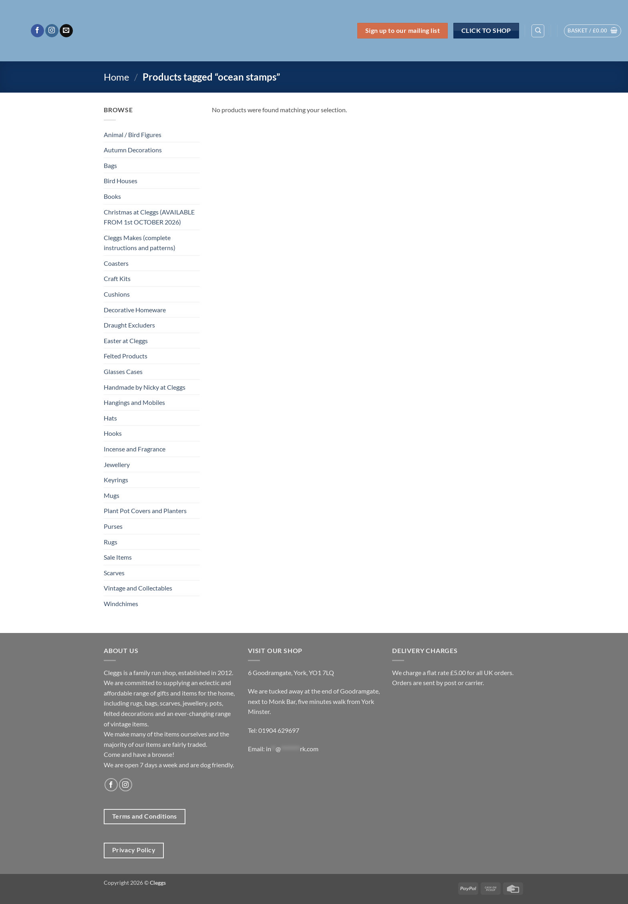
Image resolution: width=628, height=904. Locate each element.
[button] (592, 30)
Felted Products (125, 356)
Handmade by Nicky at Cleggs (144, 387)
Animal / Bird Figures (132, 134)
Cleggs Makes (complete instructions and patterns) (139, 243)
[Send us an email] (66, 31)
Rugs (110, 542)
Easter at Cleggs (126, 340)
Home (116, 77)
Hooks (113, 433)
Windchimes (121, 603)
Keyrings (116, 479)
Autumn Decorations (133, 150)
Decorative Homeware (135, 309)
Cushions (117, 294)
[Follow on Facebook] (37, 31)
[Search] (537, 30)
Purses (113, 526)
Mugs (111, 495)
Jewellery (117, 464)
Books (112, 196)
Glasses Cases (123, 371)
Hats (110, 418)
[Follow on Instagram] (51, 31)
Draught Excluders (129, 325)
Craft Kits (117, 278)
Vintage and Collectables (138, 588)
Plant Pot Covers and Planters (145, 510)
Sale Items (118, 557)
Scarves (114, 572)
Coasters (116, 263)
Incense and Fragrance (134, 449)
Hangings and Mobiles (134, 402)
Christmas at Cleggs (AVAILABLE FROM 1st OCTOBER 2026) (149, 217)
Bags (110, 165)
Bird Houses (120, 180)
